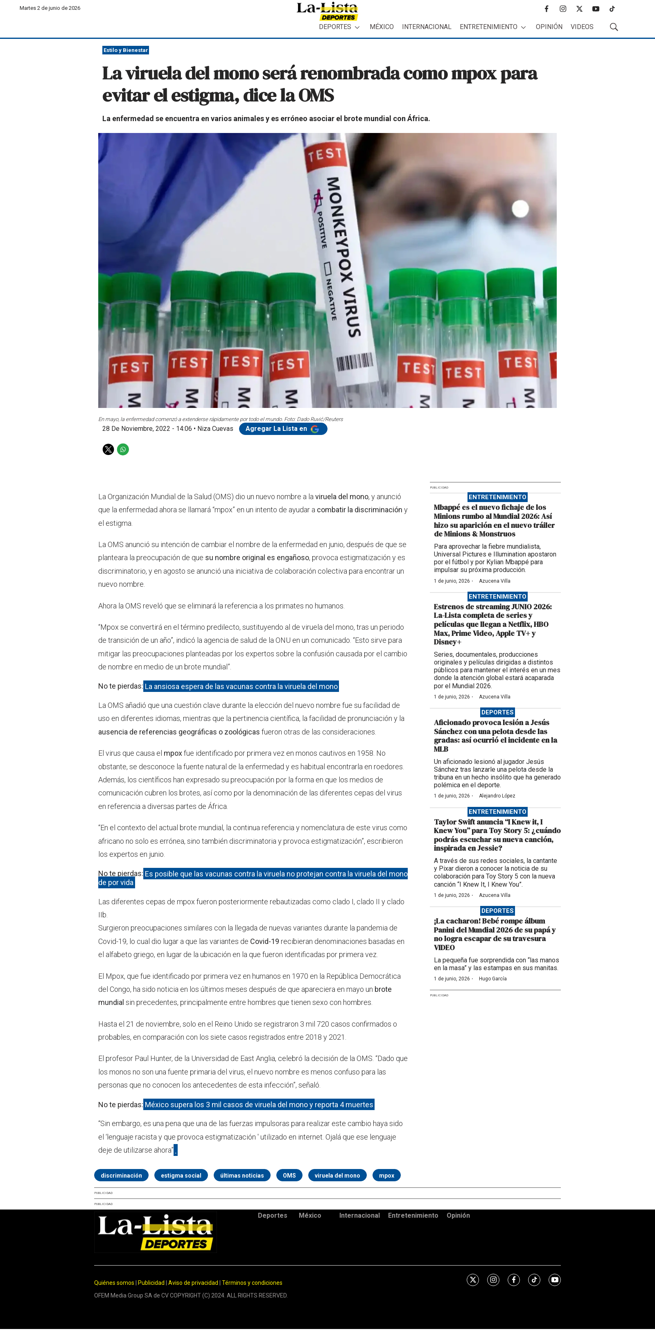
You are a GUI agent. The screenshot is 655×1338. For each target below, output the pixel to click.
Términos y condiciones (252, 1282)
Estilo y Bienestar (126, 50)
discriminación (121, 1175)
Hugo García (493, 979)
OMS (289, 1175)
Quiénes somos (114, 1282)
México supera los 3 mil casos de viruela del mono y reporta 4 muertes (259, 1104)
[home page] (327, 11)
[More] (357, 27)
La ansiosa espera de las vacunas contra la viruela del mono (241, 686)
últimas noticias (242, 1175)
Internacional (427, 27)
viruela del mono (337, 1175)
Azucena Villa (494, 581)
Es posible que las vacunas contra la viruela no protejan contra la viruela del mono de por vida (253, 878)
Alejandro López (497, 796)
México (382, 27)
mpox (386, 1175)
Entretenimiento (488, 27)
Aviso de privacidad (193, 1282)
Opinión (549, 27)
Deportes (335, 27)
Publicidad (152, 1282)
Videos (582, 27)
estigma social (181, 1175)
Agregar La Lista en (283, 428)
